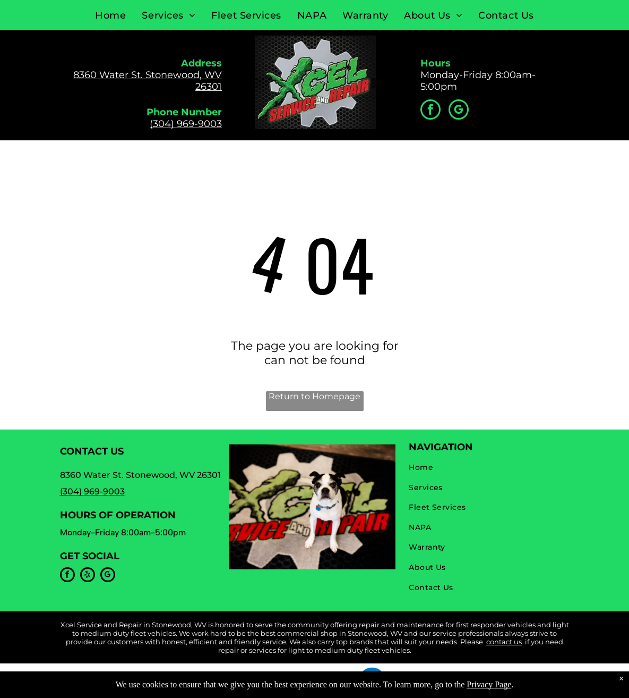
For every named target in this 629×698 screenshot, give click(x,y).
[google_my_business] (459, 110)
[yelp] (87, 576)
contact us (504, 641)
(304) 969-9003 (186, 124)
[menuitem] (110, 15)
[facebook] (430, 110)
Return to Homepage (314, 396)
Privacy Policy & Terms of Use (246, 675)
